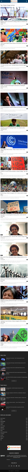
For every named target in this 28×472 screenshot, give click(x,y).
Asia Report (2, 433)
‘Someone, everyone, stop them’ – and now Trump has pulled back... (15, 402)
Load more (14, 380)
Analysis (2, 191)
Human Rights (2, 421)
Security (1, 435)
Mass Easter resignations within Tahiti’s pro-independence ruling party (16, 392)
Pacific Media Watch (3, 432)
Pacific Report (2, 418)
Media (1, 430)
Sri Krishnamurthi (2, 259)
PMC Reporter (2, 323)
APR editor (1, 108)
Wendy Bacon (2, 66)
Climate (1, 41)
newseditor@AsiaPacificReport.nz (15, 459)
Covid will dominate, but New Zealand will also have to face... (13, 107)
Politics (1, 419)
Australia (2, 63)
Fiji (1, 439)
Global (1, 424)
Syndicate (2, 422)
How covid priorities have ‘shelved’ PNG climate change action (13, 236)
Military (1, 438)
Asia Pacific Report (17, 455)
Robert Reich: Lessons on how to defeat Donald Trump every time (15, 367)
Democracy (2, 436)
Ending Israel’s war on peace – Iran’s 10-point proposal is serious (15, 358)
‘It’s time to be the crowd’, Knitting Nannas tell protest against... (13, 65)
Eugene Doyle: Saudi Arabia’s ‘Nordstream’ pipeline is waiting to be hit (16, 397)
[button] (26, 1)
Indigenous (2, 427)
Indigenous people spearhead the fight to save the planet (12, 300)
